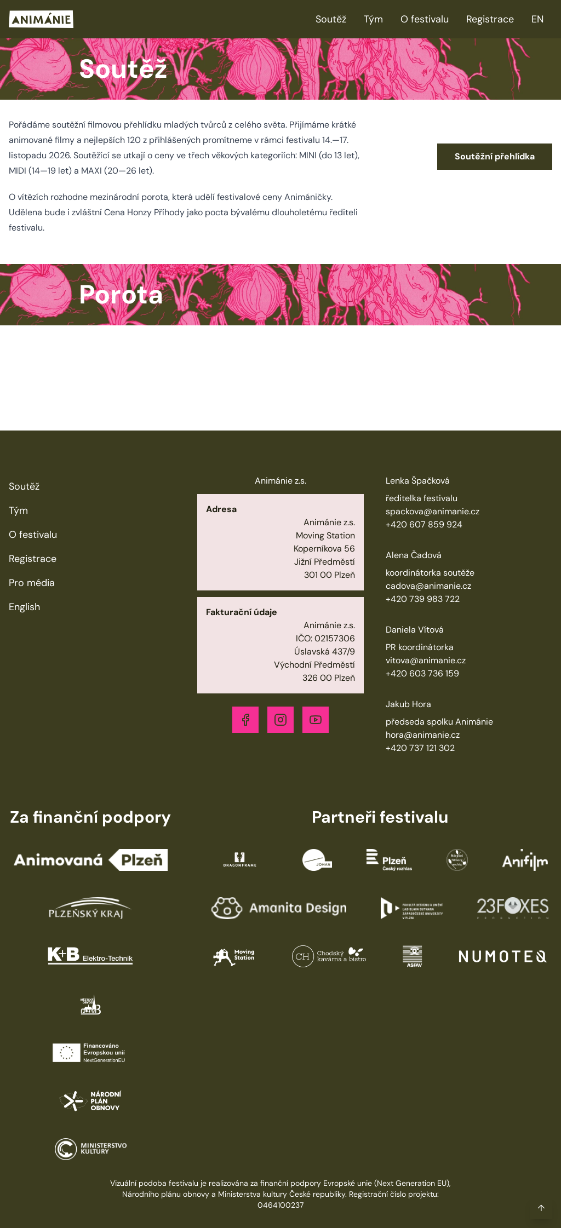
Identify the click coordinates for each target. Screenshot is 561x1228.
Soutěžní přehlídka (495, 156)
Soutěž (331, 19)
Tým (373, 19)
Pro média (32, 582)
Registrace (490, 19)
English (24, 606)
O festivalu (424, 19)
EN (537, 19)
